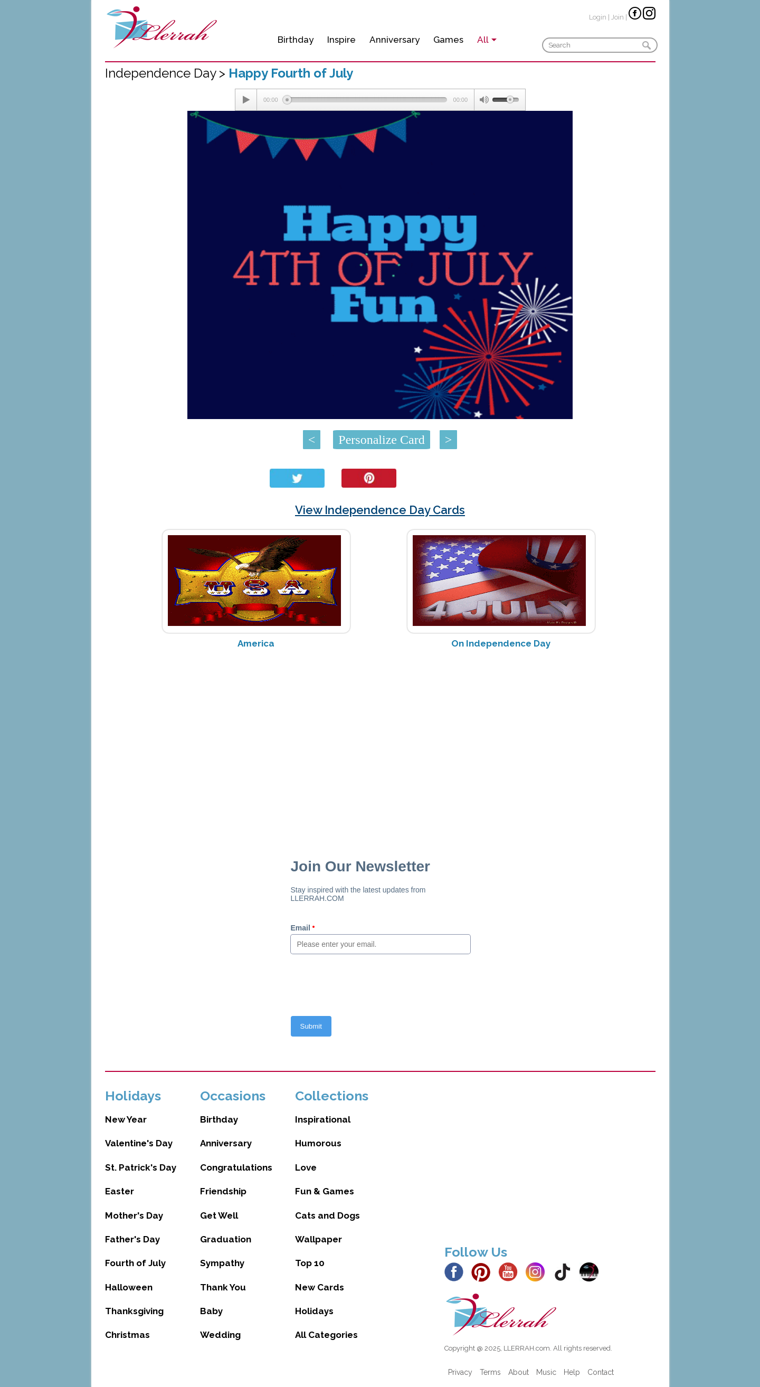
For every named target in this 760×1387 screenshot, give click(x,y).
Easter (119, 1191)
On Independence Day (500, 643)
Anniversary (394, 39)
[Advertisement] (380, 741)
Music (546, 1372)
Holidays (314, 1311)
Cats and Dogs (327, 1215)
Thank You (223, 1287)
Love (306, 1167)
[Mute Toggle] (483, 99)
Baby (211, 1311)
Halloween (129, 1287)
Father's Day (132, 1239)
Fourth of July (135, 1263)
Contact (600, 1372)
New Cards (319, 1287)
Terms (490, 1372)
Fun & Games (324, 1191)
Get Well (219, 1215)
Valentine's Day (139, 1143)
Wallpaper (318, 1239)
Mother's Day (134, 1215)
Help (572, 1372)
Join (617, 17)
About (518, 1372)
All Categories (326, 1334)
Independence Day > (167, 73)
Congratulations (236, 1167)
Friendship (223, 1191)
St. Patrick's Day (140, 1167)
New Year (126, 1119)
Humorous (318, 1143)
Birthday (296, 39)
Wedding (220, 1334)
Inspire (341, 39)
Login (597, 17)
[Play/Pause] (245, 99)
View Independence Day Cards (380, 510)
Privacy (460, 1372)
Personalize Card (381, 439)
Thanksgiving (134, 1311)
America (256, 643)
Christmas (127, 1334)
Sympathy (222, 1263)
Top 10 (310, 1263)
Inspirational (322, 1119)
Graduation (225, 1239)
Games (448, 39)
